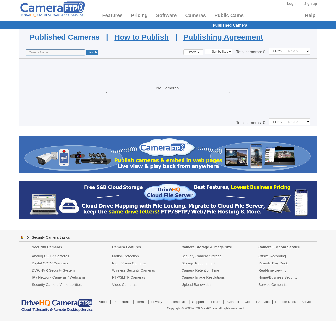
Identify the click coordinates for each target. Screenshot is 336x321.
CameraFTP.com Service (279, 247)
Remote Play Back (273, 263)
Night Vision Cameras (129, 263)
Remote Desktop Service (293, 302)
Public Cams (229, 15)
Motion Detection (125, 256)
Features (112, 15)
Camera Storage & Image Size (207, 247)
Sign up (310, 4)
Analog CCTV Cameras (50, 256)
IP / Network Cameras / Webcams (59, 277)
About (103, 302)
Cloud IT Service (257, 302)
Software (166, 15)
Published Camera (230, 25)
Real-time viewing (272, 270)
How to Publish (141, 37)
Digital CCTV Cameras (50, 263)
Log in (292, 4)
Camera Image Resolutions (203, 277)
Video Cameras (124, 285)
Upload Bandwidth (196, 285)
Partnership (122, 302)
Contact (233, 302)
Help (310, 15)
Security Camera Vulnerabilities (57, 285)
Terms (141, 302)
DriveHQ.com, (209, 308)
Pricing (139, 15)
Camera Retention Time (200, 270)
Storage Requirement (198, 263)
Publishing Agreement (223, 37)
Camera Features (126, 247)
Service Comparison (274, 285)
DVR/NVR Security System (53, 270)
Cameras (195, 15)
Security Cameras (47, 247)
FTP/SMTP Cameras (128, 277)
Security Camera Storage (202, 256)
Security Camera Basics (51, 237)
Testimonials (177, 302)
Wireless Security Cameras (133, 270)
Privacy (156, 302)
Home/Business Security (277, 277)
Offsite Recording (272, 256)
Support (198, 302)
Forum (215, 302)
